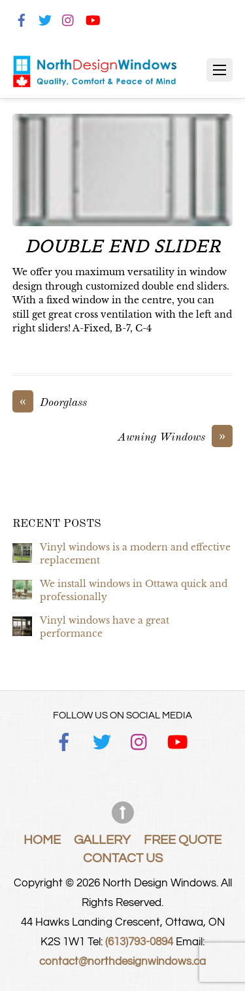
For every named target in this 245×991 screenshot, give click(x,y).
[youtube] (92, 18)
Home (42, 840)
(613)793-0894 (139, 942)
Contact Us (123, 858)
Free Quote (182, 840)
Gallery (102, 840)
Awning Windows (175, 438)
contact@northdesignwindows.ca (122, 961)
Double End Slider (122, 246)
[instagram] (68, 18)
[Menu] (219, 70)
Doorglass (49, 403)
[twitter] (45, 18)
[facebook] (21, 18)
